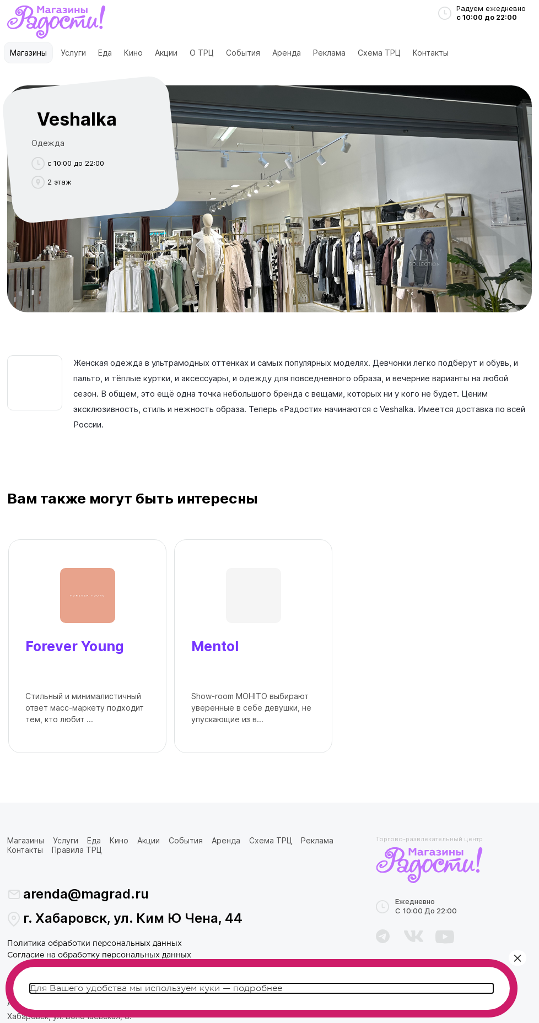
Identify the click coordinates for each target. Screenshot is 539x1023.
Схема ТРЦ (379, 52)
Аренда (286, 52)
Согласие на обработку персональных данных (99, 955)
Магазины (28, 52)
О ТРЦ (202, 52)
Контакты (431, 52)
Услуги (73, 52)
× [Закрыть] (517, 958)
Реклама (329, 52)
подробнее (257, 988)
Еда (105, 52)
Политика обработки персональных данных (94, 943)
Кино (133, 52)
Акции (166, 52)
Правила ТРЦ (77, 849)
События (243, 52)
